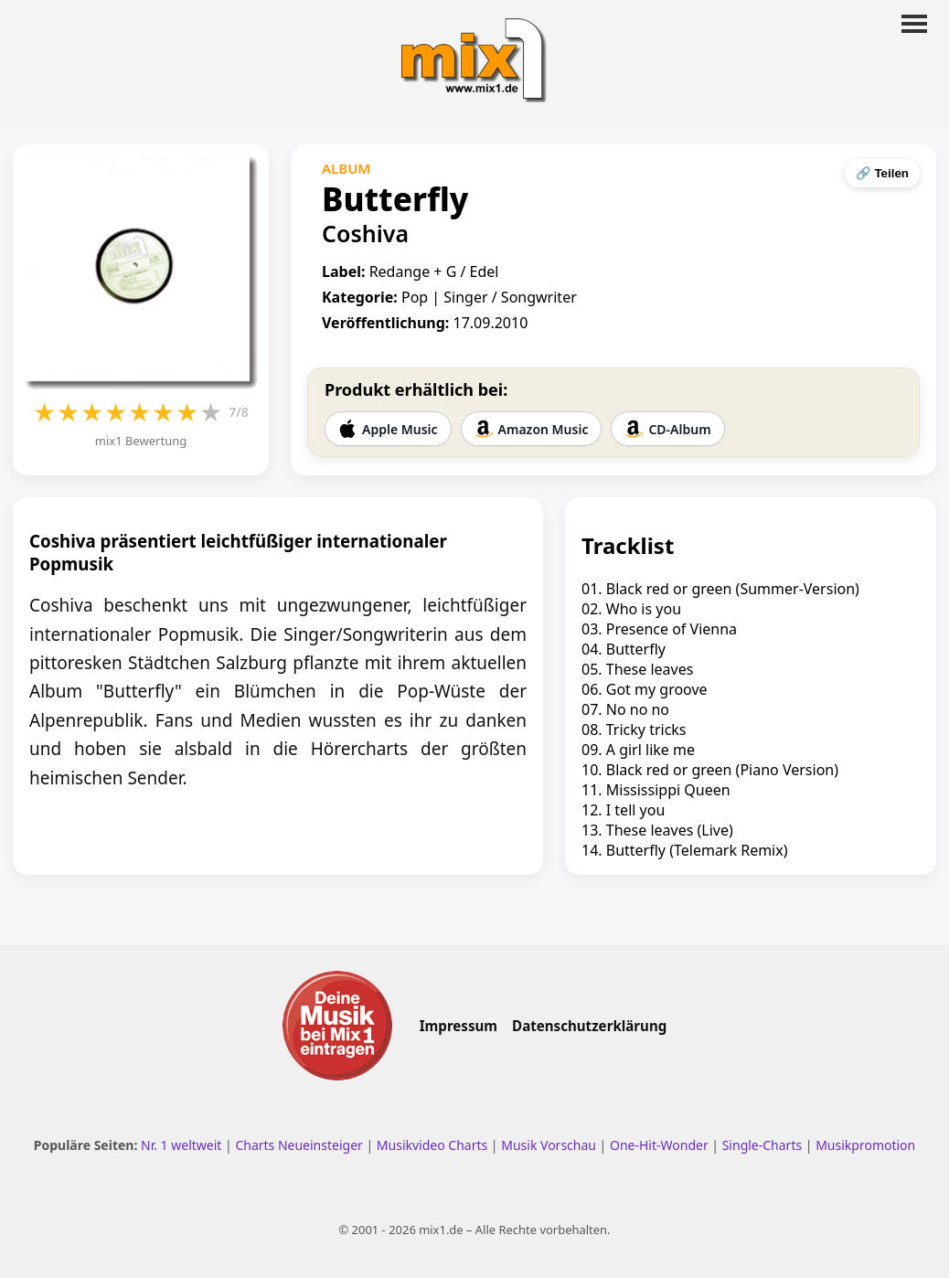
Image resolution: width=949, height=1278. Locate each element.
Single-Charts (762, 1145)
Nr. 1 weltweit (181, 1145)
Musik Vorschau (548, 1145)
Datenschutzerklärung (589, 1026)
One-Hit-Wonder (659, 1145)
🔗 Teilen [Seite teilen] (882, 173)
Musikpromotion (865, 1145)
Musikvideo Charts (432, 1145)
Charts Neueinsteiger (298, 1145)
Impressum (458, 1026)
